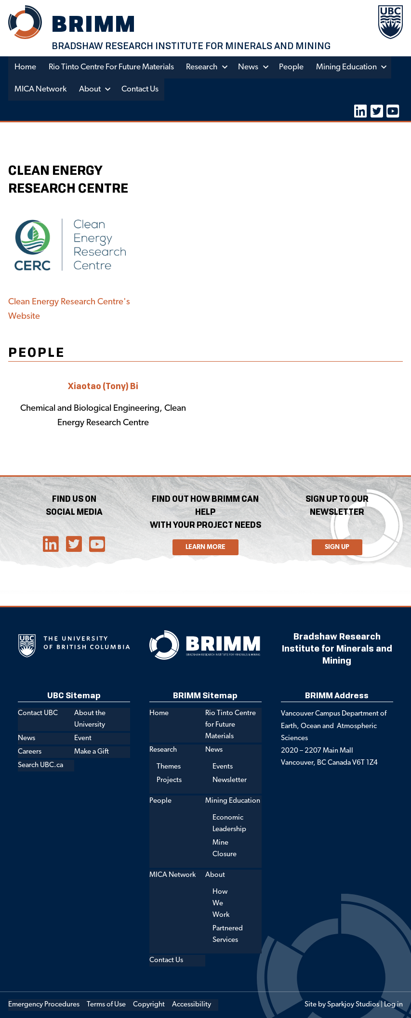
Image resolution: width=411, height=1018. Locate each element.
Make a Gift (91, 752)
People (292, 67)
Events (222, 766)
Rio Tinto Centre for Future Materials (112, 67)
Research (203, 67)
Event (83, 738)
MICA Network (40, 89)
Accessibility (191, 1004)
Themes (169, 766)
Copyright (149, 1004)
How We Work (220, 903)
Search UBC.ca (40, 765)
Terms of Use (106, 1004)
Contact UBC (38, 713)
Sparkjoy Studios (353, 1004)
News (249, 67)
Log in (393, 1004)
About (90, 89)
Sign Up (337, 547)
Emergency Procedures (44, 1004)
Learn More (205, 547)
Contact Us (140, 89)
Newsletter (229, 780)
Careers (29, 752)
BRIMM (94, 23)
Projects (169, 780)
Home (25, 67)
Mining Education (348, 67)
